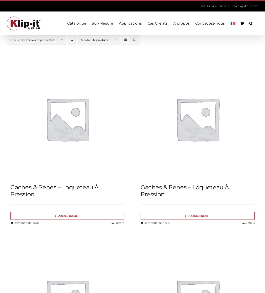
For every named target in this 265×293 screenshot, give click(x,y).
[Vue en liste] (134, 40)
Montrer (94, 40)
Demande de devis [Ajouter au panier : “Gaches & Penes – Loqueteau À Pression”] (26, 222)
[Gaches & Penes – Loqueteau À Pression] (67, 118)
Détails (119, 222)
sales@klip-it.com (246, 6)
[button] (251, 23)
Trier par (32, 40)
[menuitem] (233, 23)
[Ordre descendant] (72, 40)
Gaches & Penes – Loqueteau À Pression (54, 191)
